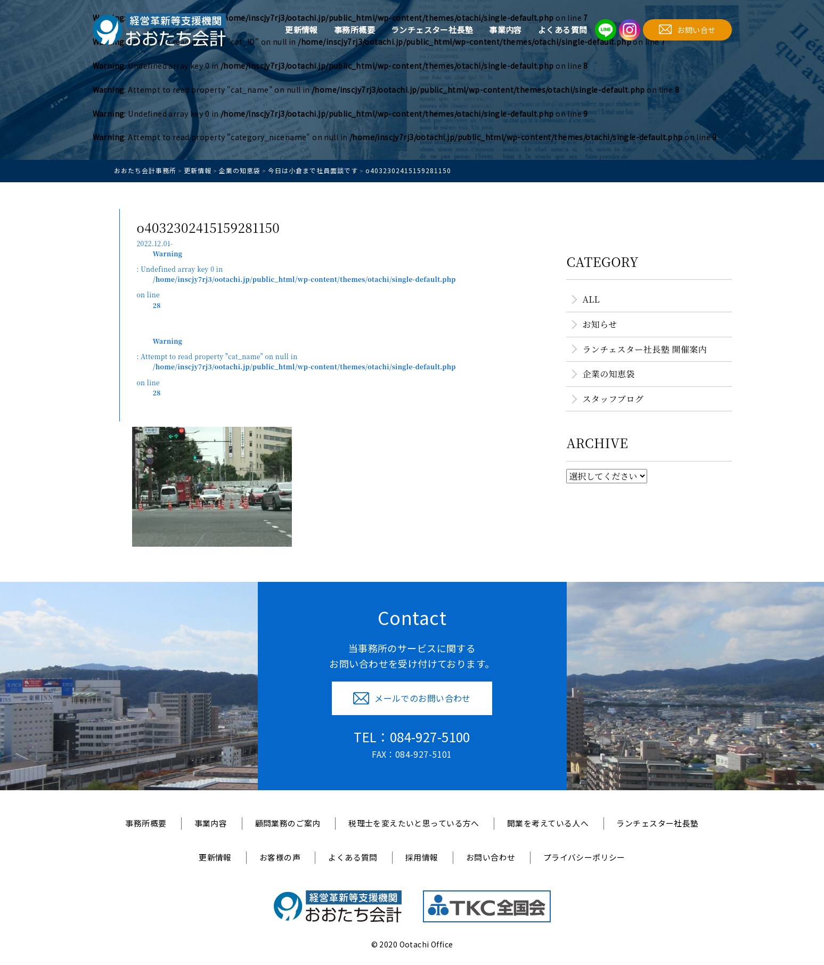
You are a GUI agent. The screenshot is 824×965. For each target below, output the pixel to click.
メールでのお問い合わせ (412, 698)
